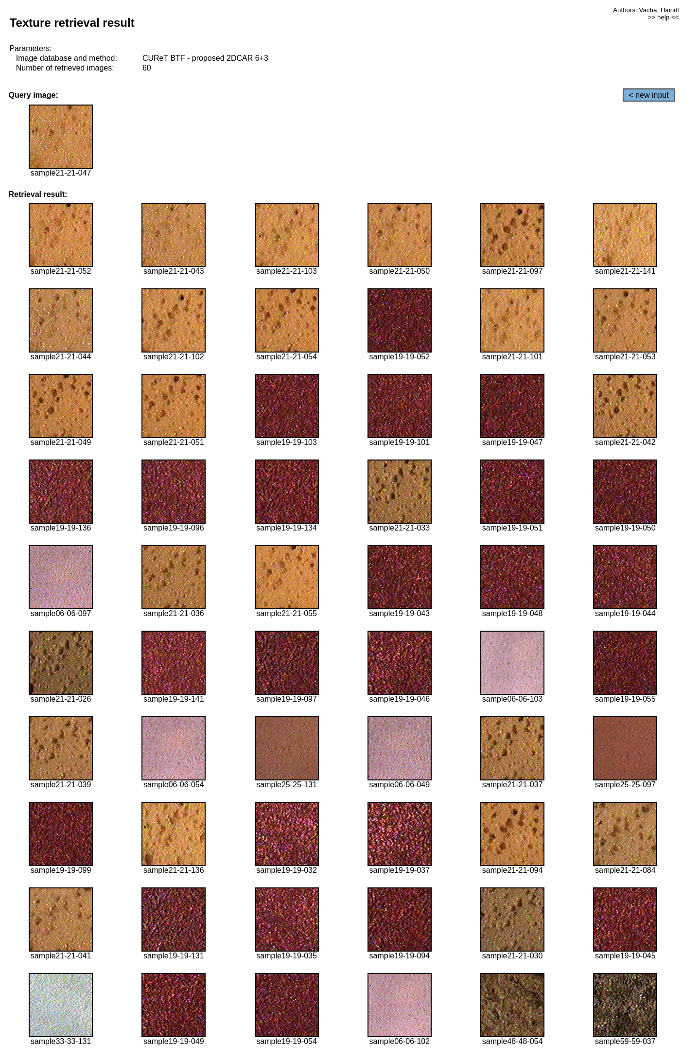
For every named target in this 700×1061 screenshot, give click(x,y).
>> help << (663, 17)
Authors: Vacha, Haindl (646, 10)
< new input (648, 95)
